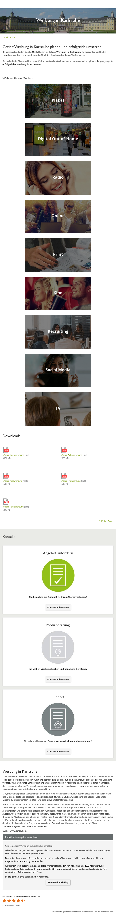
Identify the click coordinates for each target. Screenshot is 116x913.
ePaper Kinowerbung (12, 481)
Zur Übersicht (8, 37)
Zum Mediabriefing (58, 882)
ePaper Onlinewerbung (13, 455)
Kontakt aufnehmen (58, 607)
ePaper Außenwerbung (71, 455)
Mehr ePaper (106, 521)
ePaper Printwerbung (70, 481)
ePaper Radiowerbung (13, 506)
